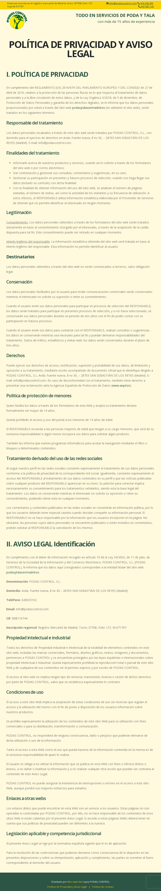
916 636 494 (146, 3)
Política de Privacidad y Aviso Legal (67, 886)
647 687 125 (147, 6)
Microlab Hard (76, 881)
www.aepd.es (121, 385)
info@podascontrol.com (123, 3)
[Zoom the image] (16, 14)
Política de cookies (103, 886)
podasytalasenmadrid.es (88, 108)
